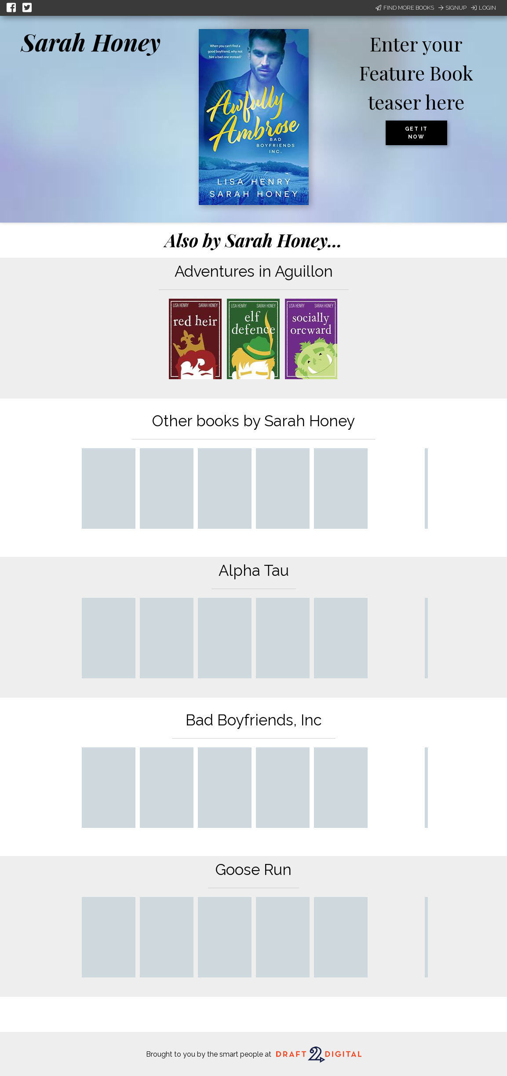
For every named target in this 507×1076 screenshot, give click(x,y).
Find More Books (405, 7)
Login (483, 7)
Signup (452, 7)
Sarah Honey (90, 42)
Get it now (416, 133)
